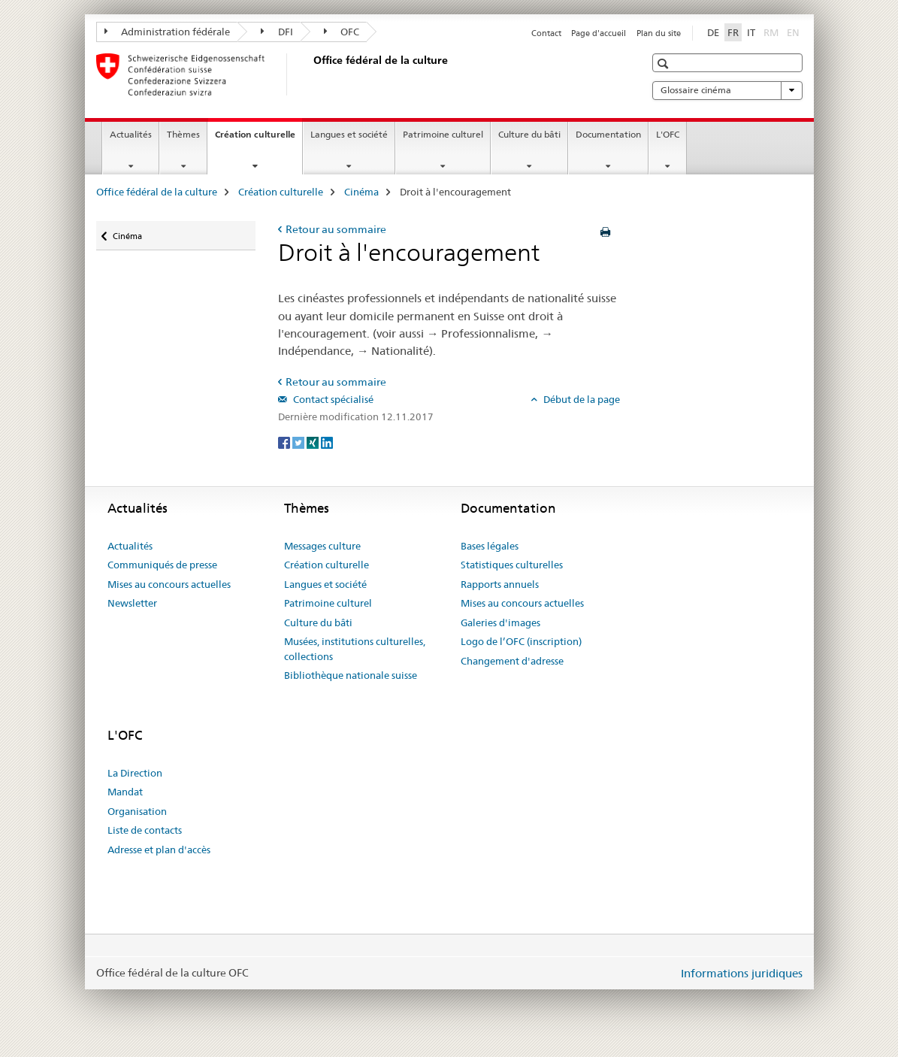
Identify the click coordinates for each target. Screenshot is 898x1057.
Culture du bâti (529, 134)
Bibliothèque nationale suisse (350, 675)
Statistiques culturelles (512, 565)
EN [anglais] (795, 31)
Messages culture (322, 546)
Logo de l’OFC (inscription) (521, 641)
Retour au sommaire (336, 229)
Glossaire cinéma (727, 90)
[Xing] (314, 442)
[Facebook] (285, 442)
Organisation (137, 811)
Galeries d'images (500, 622)
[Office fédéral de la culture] (310, 74)
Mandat (125, 792)
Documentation (608, 134)
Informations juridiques (742, 973)
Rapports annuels (500, 584)
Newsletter (132, 603)
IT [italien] (751, 32)
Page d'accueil (598, 33)
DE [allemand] (713, 32)
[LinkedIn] (327, 442)
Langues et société (349, 134)
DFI (277, 32)
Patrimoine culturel (443, 134)
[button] (665, 63)
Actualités (131, 134)
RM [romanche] (772, 31)
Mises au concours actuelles (169, 584)
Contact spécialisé (332, 399)
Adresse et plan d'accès (158, 849)
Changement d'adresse (512, 661)
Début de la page (580, 399)
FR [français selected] (733, 32)
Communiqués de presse (162, 565)
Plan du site (658, 33)
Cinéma (361, 192)
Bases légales (490, 546)
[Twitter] (299, 442)
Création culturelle (258, 139)
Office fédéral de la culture (156, 192)
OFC (342, 32)
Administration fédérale (167, 32)
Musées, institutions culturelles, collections (354, 648)
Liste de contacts (144, 830)
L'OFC (667, 134)
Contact (546, 33)
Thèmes (183, 134)
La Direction (134, 773)
